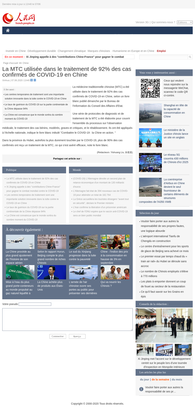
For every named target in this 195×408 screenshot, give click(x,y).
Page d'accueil (10, 63)
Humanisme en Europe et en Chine (133, 50)
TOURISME (161, 35)
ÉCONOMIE (29, 35)
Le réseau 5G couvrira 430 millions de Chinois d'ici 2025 (176, 158)
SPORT (145, 35)
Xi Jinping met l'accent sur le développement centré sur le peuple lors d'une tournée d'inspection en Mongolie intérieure (164, 362)
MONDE (46, 35)
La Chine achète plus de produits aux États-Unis (50, 285)
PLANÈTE (130, 35)
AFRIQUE (62, 35)
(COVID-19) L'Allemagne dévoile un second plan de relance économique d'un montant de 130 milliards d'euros (99, 182)
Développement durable (42, 50)
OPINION (179, 35)
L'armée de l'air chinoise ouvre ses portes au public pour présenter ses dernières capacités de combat (83, 289)
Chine (26, 63)
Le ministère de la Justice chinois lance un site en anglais (176, 133)
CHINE (12, 35)
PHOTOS (14, 43)
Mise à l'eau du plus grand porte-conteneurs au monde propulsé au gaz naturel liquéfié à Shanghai (20, 289)
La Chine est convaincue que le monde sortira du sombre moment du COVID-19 (34, 116)
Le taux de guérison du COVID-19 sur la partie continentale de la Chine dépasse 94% (36, 106)
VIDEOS (29, 43)
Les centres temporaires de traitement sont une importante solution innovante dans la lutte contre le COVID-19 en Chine (35, 96)
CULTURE (96, 35)
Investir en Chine (16, 50)
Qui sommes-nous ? (163, 22)
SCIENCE (79, 35)
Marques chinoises (99, 50)
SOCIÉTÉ (113, 35)
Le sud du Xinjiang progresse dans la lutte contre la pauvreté (82, 255)
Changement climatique (72, 50)
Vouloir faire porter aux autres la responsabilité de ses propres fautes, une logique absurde (163, 226)
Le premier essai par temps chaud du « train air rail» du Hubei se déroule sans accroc (164, 261)
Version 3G (142, 22)
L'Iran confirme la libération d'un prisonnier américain (100, 207)
